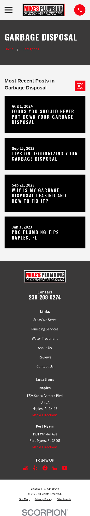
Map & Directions (45, 415)
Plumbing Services (45, 329)
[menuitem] (24, 499)
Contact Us (45, 366)
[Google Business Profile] (25, 467)
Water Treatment (45, 338)
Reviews (45, 357)
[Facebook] (45, 467)
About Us (45, 348)
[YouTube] (64, 467)
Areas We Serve (45, 319)
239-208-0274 (45, 297)
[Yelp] (35, 467)
